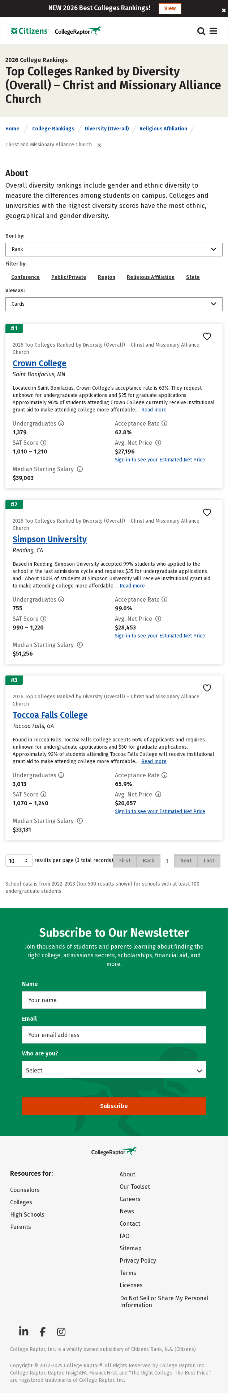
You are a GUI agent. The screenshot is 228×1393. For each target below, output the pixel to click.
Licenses (131, 1285)
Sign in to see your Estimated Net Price (160, 460)
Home (12, 129)
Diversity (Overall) (107, 129)
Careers (130, 1199)
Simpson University (50, 539)
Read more (154, 410)
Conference (25, 277)
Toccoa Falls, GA (33, 726)
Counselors (25, 1190)
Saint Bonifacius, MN (39, 374)
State (193, 277)
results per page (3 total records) (59, 860)
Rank (17, 249)
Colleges (21, 1202)
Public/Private (68, 277)
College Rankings (53, 129)
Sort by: (15, 236)
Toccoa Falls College (50, 715)
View (170, 8)
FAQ (124, 1236)
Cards (18, 304)
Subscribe (114, 1106)
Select (34, 1070)
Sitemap (131, 1248)
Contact (130, 1223)
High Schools (27, 1214)
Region (106, 277)
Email (29, 1018)
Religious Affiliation (163, 129)
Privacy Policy (138, 1260)
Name (30, 983)
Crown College (39, 363)
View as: (15, 291)
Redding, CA (28, 550)
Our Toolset (135, 1186)
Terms (128, 1272)
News (127, 1211)
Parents (20, 1226)
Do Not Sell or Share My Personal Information (164, 1302)
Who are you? (40, 1053)
